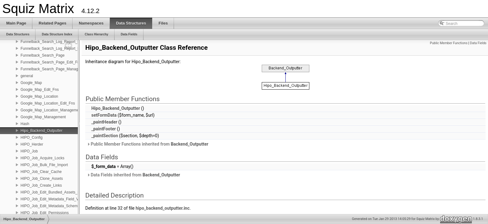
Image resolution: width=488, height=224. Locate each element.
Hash (25, 124)
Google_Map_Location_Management (51, 110)
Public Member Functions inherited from (147, 144)
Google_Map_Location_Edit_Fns (48, 103)
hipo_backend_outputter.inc (163, 208)
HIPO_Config (32, 137)
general (27, 76)
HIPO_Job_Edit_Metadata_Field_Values (54, 199)
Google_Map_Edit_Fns (40, 89)
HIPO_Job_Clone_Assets (42, 178)
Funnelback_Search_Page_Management (54, 69)
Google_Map (31, 83)
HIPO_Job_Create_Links (41, 185)
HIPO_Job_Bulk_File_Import (44, 165)
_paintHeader (104, 121)
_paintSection (104, 135)
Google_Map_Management (43, 117)
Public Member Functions (448, 43)
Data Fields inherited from (133, 174)
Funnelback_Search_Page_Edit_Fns (51, 62)
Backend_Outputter (190, 144)
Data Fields (478, 43)
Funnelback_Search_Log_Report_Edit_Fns (56, 42)
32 (120, 208)
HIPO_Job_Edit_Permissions (45, 213)
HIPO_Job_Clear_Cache (41, 172)
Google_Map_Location (39, 96)
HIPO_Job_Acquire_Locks (42, 158)
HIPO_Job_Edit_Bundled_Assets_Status (54, 192)
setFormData (103, 115)
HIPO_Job (29, 151)
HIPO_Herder (32, 144)
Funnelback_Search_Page (42, 55)
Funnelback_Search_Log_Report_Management (60, 48)
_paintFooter (103, 128)
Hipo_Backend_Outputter (42, 130)
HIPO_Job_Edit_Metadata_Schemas (51, 206)
